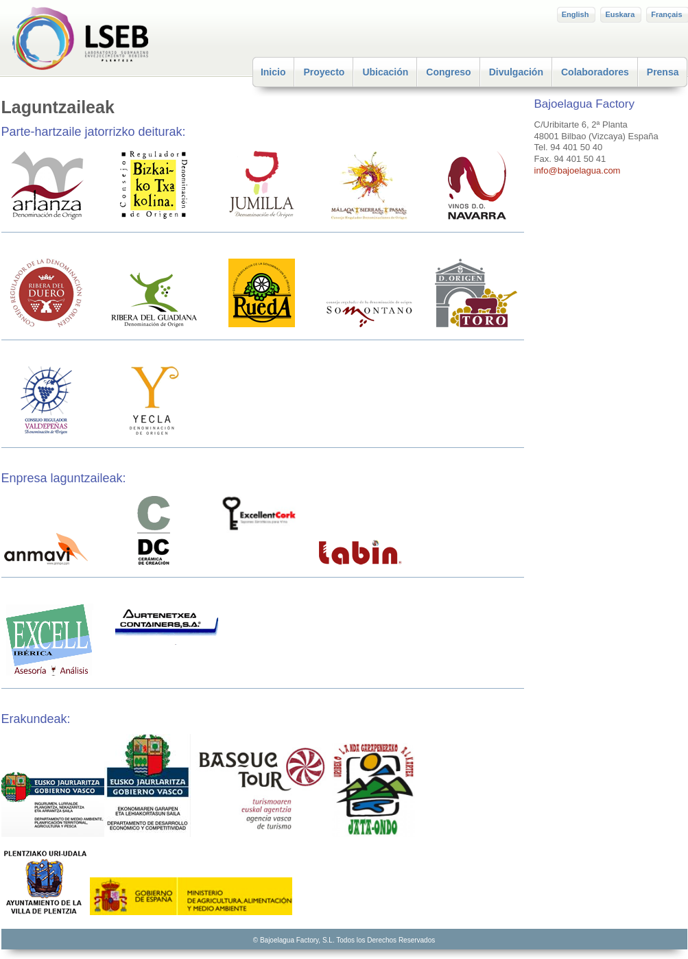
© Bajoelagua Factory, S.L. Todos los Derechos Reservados (344, 940)
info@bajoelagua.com (577, 170)
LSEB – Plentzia (103, 38)
